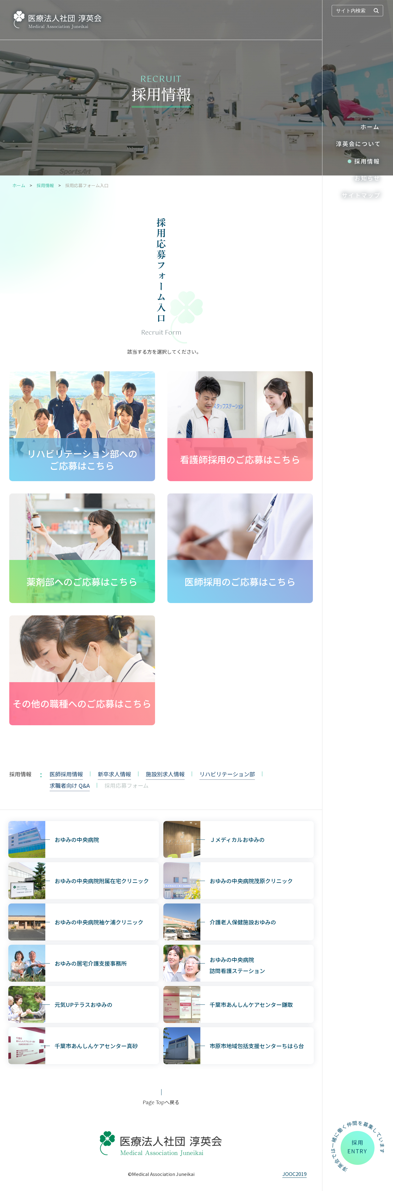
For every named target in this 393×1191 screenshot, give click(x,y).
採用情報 (45, 185)
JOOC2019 (294, 1173)
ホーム (18, 185)
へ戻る (161, 1102)
